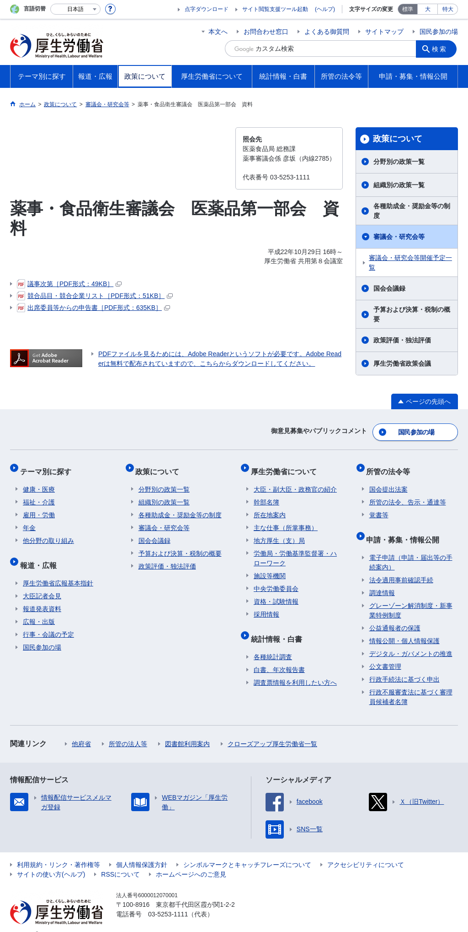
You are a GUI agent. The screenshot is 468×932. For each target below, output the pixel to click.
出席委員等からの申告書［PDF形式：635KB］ (93, 307)
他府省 (81, 729)
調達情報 (382, 578)
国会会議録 (389, 288)
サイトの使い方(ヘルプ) (51, 860)
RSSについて (120, 860)
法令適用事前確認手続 (401, 565)
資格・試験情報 (276, 593)
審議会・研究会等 (399, 236)
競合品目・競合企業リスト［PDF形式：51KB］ (95, 295)
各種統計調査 (273, 642)
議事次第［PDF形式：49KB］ (69, 283)
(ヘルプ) (325, 9)
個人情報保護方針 (141, 850)
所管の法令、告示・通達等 (407, 494)
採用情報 (266, 606)
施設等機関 (270, 567)
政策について (397, 138)
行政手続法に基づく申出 (404, 665)
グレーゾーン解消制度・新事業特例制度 (410, 596)
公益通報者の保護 (394, 614)
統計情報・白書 (279, 627)
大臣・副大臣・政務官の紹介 (295, 481)
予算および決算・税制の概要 (411, 314)
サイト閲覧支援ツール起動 (275, 9)
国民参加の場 (439, 31)
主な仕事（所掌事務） (286, 519)
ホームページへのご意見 (191, 860)
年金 (29, 519)
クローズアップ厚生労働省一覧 (272, 729)
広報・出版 (39, 607)
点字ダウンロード (207, 9)
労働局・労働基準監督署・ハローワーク (295, 550)
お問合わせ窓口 (266, 31)
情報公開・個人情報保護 (404, 626)
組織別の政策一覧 (399, 185)
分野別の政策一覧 (399, 161)
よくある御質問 (326, 31)
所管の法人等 (128, 729)
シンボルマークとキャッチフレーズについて (247, 850)
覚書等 (378, 506)
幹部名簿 (266, 494)
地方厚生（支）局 (279, 532)
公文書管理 (385, 652)
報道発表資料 (42, 594)
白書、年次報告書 (279, 655)
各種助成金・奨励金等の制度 (411, 210)
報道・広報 (41, 554)
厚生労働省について (286, 466)
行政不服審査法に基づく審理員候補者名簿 (410, 682)
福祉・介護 (39, 494)
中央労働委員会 (276, 580)
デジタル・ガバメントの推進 (410, 639)
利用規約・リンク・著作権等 (58, 850)
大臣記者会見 (42, 581)
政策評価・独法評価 (402, 340)
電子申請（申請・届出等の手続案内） (410, 548)
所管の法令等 (391, 466)
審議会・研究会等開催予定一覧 (410, 262)
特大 (447, 9)
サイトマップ (384, 31)
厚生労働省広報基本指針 (58, 569)
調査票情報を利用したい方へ (295, 668)
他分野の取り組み (48, 532)
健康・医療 (39, 481)
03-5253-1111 (168, 900)
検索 (441, 48)
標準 (407, 9)
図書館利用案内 (187, 729)
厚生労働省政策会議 (402, 363)
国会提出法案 (388, 481)
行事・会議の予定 (48, 620)
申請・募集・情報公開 (405, 528)
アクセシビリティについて (365, 850)
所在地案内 (270, 506)
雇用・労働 (39, 506)
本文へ (218, 31)
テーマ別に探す (48, 466)
